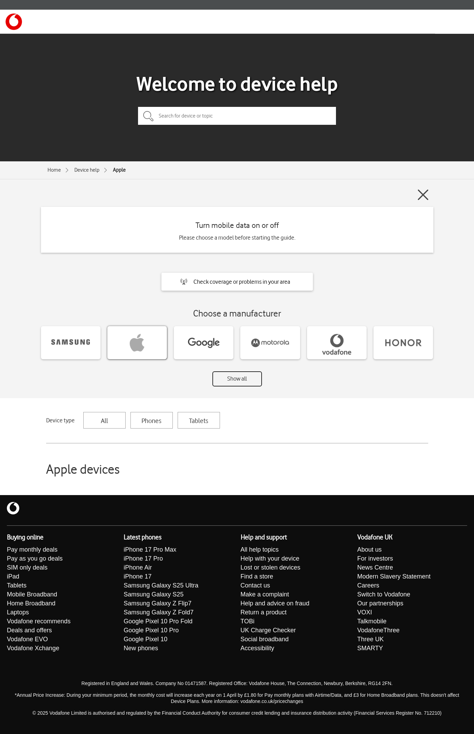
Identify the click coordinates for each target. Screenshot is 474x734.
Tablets (198, 420)
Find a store (257, 576)
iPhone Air (138, 567)
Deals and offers (29, 630)
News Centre (375, 567)
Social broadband (265, 639)
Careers (368, 585)
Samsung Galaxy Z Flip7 (157, 603)
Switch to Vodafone (383, 594)
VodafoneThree (378, 630)
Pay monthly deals (32, 549)
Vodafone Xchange (33, 648)
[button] (237, 282)
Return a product (264, 612)
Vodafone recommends (39, 621)
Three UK (370, 639)
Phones (151, 420)
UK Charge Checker (268, 630)
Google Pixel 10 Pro (151, 630)
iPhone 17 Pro (143, 558)
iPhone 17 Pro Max (150, 549)
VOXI (364, 612)
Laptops (18, 612)
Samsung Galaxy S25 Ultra (161, 585)
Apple (119, 170)
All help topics (260, 549)
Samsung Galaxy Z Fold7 (158, 612)
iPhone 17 (137, 576)
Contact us (255, 585)
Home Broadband (31, 603)
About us (369, 549)
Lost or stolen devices (271, 567)
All (104, 420)
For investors (375, 558)
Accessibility (257, 648)
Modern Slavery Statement (394, 576)
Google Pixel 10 (145, 639)
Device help (86, 170)
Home (54, 170)
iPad (13, 576)
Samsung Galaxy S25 (153, 594)
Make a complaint (265, 594)
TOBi (248, 621)
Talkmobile (372, 621)
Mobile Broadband (32, 594)
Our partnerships (380, 603)
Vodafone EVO (27, 639)
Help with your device (270, 558)
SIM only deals (27, 567)
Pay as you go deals (35, 558)
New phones (141, 648)
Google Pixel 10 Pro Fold (158, 621)
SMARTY (370, 648)
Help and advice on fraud (275, 603)
